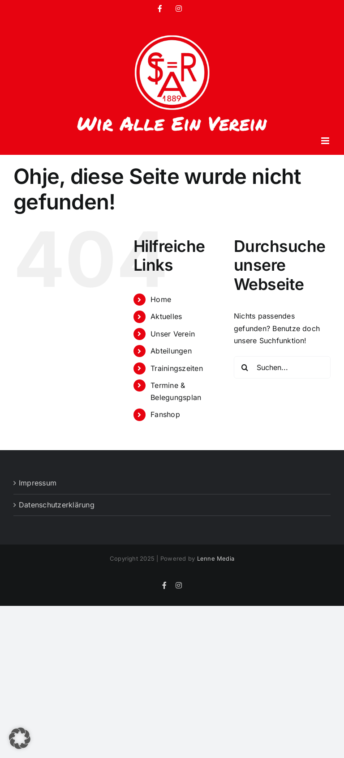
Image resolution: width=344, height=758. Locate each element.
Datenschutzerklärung (57, 504)
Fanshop (165, 414)
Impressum (37, 482)
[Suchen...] (282, 367)
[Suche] (245, 367)
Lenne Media (216, 558)
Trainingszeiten (176, 368)
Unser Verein (172, 333)
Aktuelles (166, 316)
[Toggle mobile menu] (326, 140)
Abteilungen (171, 350)
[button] (19, 738)
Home (160, 299)
